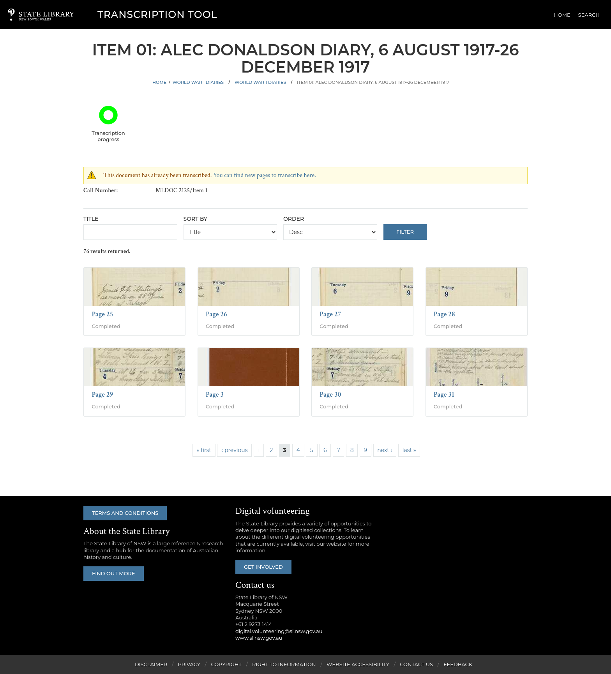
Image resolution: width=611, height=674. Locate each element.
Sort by (195, 218)
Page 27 (330, 314)
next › (384, 450)
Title (90, 218)
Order (293, 218)
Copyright (226, 664)
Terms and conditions (125, 513)
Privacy (189, 664)
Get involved (263, 567)
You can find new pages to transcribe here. (264, 175)
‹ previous (234, 450)
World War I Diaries (198, 82)
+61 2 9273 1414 (253, 624)
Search (589, 15)
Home (562, 15)
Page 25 (102, 314)
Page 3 (215, 394)
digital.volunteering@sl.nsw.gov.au (279, 631)
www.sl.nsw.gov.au (258, 638)
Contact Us (416, 664)
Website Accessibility (358, 664)
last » (409, 450)
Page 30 (330, 394)
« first (204, 450)
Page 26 (216, 314)
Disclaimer (151, 664)
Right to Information (284, 664)
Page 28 (444, 314)
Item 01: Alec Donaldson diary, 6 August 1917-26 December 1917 (373, 82)
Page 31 (444, 394)
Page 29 (102, 394)
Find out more (113, 573)
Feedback (457, 664)
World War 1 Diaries (260, 82)
